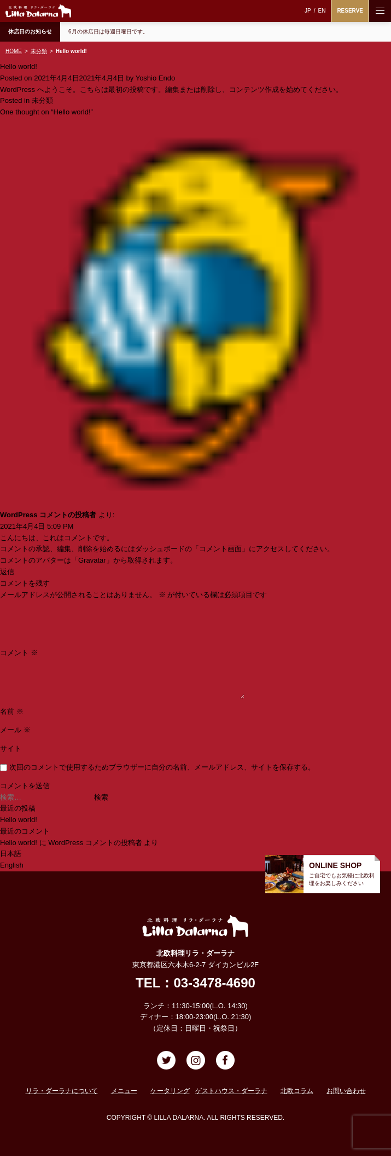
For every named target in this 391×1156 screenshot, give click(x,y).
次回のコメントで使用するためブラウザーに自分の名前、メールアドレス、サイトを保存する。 (162, 767)
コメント (19, 653)
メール (15, 730)
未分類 (42, 100)
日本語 (10, 853)
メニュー (124, 1091)
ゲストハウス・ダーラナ (231, 1091)
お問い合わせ (346, 1091)
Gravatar (92, 560)
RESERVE (350, 11)
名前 (12, 711)
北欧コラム (297, 1091)
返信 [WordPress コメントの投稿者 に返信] (7, 572)
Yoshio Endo (156, 78)
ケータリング (170, 1091)
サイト (10, 748)
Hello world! (18, 820)
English (12, 865)
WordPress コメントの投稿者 (48, 515)
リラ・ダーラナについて (62, 1091)
